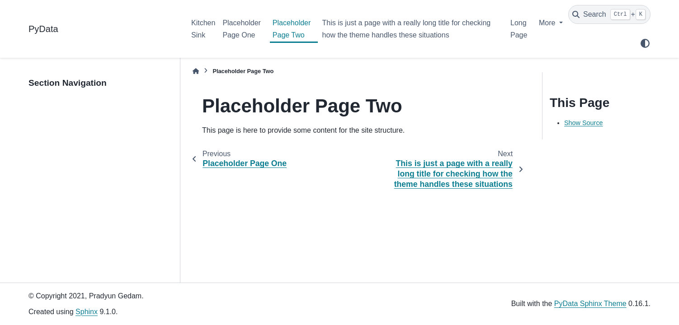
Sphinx (86, 312)
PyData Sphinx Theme (590, 303)
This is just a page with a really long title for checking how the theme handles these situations (406, 28)
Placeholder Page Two (292, 28)
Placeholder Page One (241, 28)
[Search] (609, 14)
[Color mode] (645, 43)
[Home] (196, 71)
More (548, 23)
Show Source (583, 122)
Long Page (518, 28)
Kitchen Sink (203, 28)
